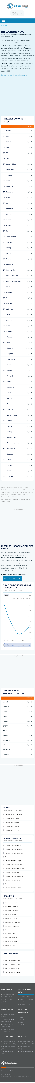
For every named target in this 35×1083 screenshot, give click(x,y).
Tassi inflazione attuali (25, 1041)
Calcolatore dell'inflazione (12, 903)
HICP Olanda (7, 420)
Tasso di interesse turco (11, 884)
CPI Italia (6, 231)
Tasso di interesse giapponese (13, 868)
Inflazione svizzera (10, 941)
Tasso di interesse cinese (11, 857)
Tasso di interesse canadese (12, 864)
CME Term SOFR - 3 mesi (11, 964)
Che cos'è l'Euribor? (7, 994)
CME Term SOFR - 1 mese (11, 960)
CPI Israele (7, 225)
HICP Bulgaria (8, 348)
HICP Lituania (8, 409)
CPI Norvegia (7, 248)
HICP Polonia (7, 426)
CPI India (6, 203)
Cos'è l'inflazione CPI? (8, 1041)
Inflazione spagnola (10, 937)
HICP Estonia (7, 365)
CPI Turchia (7, 326)
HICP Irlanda (7, 398)
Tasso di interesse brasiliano (13, 849)
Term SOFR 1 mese (24, 1002)
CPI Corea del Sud (9, 164)
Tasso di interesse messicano (13, 876)
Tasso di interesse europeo (12, 861)
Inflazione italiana (9, 934)
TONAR (21, 1025)
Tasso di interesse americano (13, 845)
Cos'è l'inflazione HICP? (26, 1044)
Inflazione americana (10, 907)
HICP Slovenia (8, 454)
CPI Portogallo (8, 264)
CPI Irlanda (7, 214)
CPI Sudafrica (8, 309)
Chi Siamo (13, 1071)
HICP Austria (7, 337)
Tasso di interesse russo (11, 880)
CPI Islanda (7, 220)
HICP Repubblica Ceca (11, 443)
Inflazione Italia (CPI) (8, 1044)
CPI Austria (7, 130)
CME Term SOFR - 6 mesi (11, 968)
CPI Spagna (7, 298)
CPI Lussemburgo (9, 236)
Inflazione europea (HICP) (12, 922)
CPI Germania (8, 186)
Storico (4, 25)
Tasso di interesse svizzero (12, 888)
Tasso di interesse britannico (13, 853)
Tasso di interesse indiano (12, 872)
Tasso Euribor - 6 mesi (11, 826)
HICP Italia (6, 404)
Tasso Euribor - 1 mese (11, 818)
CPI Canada (7, 147)
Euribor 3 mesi (6, 999)
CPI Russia (7, 287)
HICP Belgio (7, 342)
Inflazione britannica (10, 910)
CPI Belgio (6, 136)
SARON (21, 1017)
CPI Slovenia (7, 292)
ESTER (21, 1019)
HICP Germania (8, 387)
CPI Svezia (7, 315)
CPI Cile (6, 153)
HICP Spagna (8, 460)
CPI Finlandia (8, 175)
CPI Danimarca (8, 170)
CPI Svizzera (7, 320)
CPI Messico (7, 242)
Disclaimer (4, 1071)
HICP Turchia (7, 471)
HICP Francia (7, 381)
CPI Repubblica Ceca (10, 275)
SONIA (21, 1022)
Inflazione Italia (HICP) (25, 1051)
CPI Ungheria (8, 331)
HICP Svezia (7, 465)
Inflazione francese (10, 918)
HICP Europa (7, 370)
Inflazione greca (9, 930)
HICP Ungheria (8, 476)
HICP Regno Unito (9, 437)
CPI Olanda (7, 253)
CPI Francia (7, 181)
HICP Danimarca (9, 359)
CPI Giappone (8, 192)
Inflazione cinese (9, 914)
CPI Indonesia (8, 209)
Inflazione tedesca (10, 945)
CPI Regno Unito (9, 270)
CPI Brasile (7, 142)
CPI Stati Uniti (8, 303)
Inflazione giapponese (11, 926)
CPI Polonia (7, 259)
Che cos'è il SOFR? (24, 997)
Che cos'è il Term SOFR (25, 999)
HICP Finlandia (8, 376)
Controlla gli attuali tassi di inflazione (14, 75)
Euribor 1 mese (6, 997)
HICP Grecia (7, 393)
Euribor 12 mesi (6, 1002)
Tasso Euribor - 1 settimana (12, 815)
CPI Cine (6, 158)
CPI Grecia (6, 197)
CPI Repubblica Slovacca (12, 281)
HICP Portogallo (8, 432)
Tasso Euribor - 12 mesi (11, 830)
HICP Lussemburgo (10, 415)
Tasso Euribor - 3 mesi (11, 822)
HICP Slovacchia (9, 448)
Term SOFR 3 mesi (24, 1004)
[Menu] (3, 20)
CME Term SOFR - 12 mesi (12, 972)
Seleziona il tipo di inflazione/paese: (13, 574)
